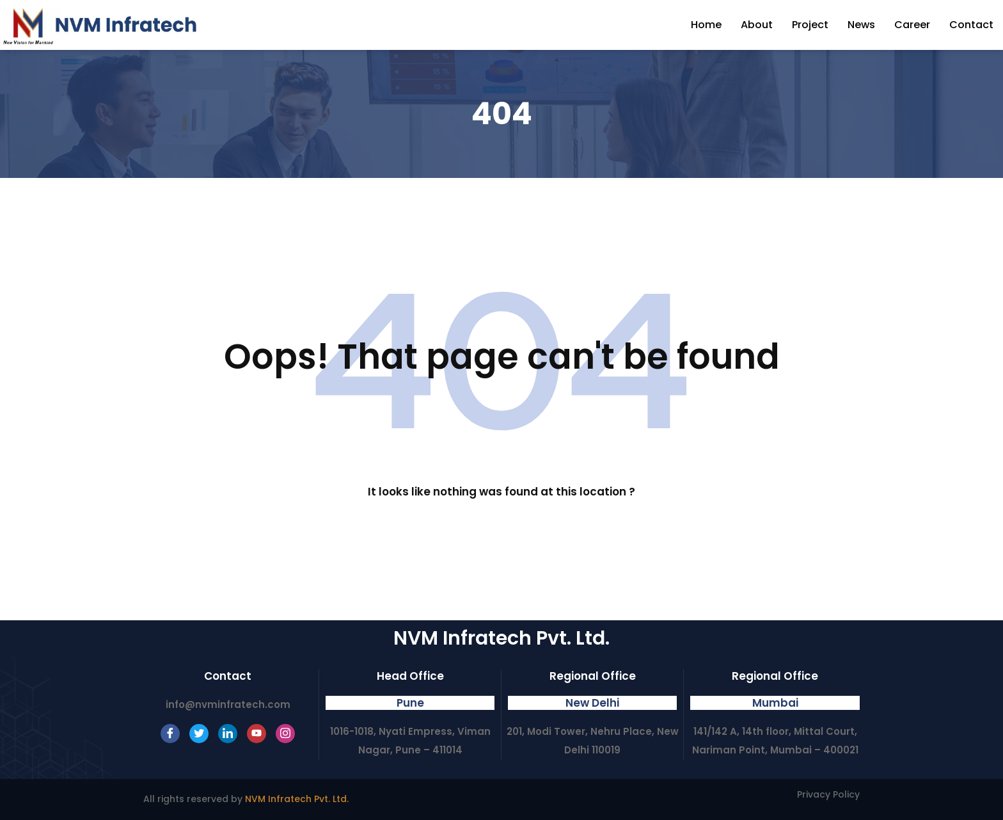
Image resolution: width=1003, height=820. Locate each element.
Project (810, 24)
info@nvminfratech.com (228, 704)
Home (706, 24)
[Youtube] (256, 733)
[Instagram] (285, 733)
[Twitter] (199, 733)
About (757, 24)
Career (912, 24)
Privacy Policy (828, 794)
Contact (971, 24)
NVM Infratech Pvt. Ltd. (297, 798)
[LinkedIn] (227, 733)
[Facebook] (170, 733)
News (861, 24)
